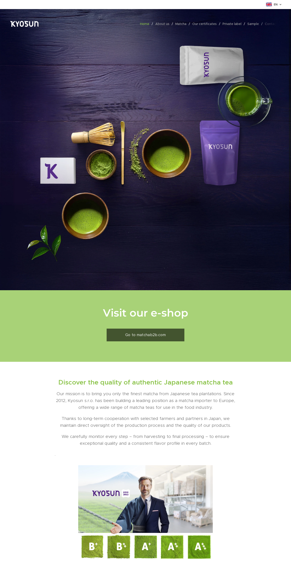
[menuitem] (146, 24)
